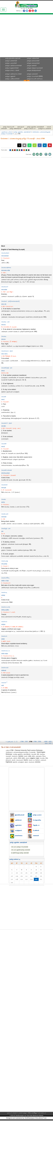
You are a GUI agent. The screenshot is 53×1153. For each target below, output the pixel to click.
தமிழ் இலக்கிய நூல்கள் (12, 58)
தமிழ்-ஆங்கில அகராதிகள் (35, 127)
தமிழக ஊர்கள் (32, 65)
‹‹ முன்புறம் (9, 741)
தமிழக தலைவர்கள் (33, 61)
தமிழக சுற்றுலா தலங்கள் (35, 68)
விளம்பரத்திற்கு (32, 1113)
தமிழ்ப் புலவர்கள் (11, 63)
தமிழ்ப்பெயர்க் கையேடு (35, 79)
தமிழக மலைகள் (32, 74)
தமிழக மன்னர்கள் (11, 61)
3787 (26, 741)
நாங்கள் (15, 1113)
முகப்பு (9, 1113)
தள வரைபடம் (42, 1113)
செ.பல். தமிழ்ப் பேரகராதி (19, 847)
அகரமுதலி (20, 127)
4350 (45, 741)
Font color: (4, 150)
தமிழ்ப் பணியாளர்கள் (12, 79)
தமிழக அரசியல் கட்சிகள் (13, 74)
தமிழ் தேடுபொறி (8, 127)
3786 (22, 741)
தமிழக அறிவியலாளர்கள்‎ (13, 65)
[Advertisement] (26, 36)
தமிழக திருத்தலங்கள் (34, 70)
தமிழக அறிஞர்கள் (33, 58)
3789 (35, 741)
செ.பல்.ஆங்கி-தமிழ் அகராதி (20, 850)
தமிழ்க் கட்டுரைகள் (44, 128)
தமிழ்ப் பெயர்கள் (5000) (35, 76)
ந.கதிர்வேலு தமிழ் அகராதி (20, 853)
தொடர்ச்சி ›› (49, 743)
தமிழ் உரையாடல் (30, 128)
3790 (39, 741)
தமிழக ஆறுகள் (10, 76)
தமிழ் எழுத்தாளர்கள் (12, 68)
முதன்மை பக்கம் (6, 132)
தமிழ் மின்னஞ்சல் (15, 128)
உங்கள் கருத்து (22, 1113)
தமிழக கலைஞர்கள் (33, 63)
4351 (50, 741)
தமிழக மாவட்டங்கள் (12, 70)
